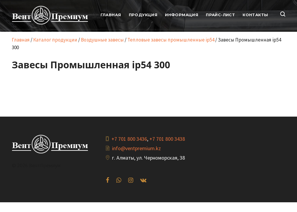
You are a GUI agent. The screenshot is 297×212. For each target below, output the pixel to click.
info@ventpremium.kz (136, 148)
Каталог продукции (55, 40)
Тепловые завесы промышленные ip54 (170, 40)
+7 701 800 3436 (129, 138)
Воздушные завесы (102, 40)
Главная (21, 40)
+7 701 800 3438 (167, 138)
